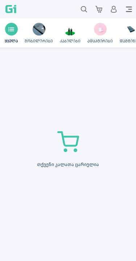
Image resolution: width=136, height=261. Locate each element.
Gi (11, 9)
